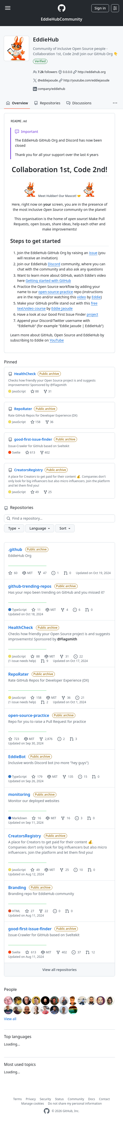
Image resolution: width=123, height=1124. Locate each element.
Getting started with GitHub (48, 280)
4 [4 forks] (64, 610)
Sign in (100, 8)
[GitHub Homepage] (47, 1111)
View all (10, 1018)
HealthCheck (20, 627)
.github (15, 549)
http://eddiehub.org (92, 72)
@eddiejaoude (48, 80)
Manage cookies (32, 1103)
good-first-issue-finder (30, 928)
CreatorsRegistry (24, 836)
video (81, 297)
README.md (19, 121)
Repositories (47, 103)
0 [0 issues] (56, 911)
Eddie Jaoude (62, 308)
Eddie (96, 297)
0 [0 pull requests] (67, 573)
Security (45, 1099)
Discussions (79, 103)
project (92, 314)
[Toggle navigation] (7, 8)
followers (47, 72)
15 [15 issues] (82, 777)
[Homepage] (62, 8)
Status (59, 1099)
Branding (17, 887)
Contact (104, 1099)
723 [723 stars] (13, 739)
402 (45, 452)
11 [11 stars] (36, 610)
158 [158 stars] (35, 698)
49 (34, 492)
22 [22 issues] (78, 656)
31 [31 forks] (64, 656)
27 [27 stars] (29, 911)
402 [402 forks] (61, 952)
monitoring (19, 794)
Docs (91, 1099)
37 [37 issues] (76, 952)
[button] (115, 103)
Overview (17, 103)
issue (93, 252)
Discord (54, 264)
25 (47, 492)
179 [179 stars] (36, 777)
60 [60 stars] (12, 573)
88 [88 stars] (35, 656)
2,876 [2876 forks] (46, 739)
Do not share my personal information (75, 1103)
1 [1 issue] (55, 573)
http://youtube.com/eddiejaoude (86, 80)
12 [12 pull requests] (90, 952)
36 (49, 422)
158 (35, 422)
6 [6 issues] (76, 610)
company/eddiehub (51, 89)
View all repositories (59, 969)
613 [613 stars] (30, 952)
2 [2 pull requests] (44, 702)
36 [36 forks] (66, 698)
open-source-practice (55, 291)
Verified (40, 61)
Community (76, 1099)
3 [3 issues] (78, 818)
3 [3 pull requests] (73, 739)
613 (30, 452)
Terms (17, 1099)
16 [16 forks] (65, 818)
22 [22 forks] (43, 911)
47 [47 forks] (42, 573)
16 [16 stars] (36, 818)
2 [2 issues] (61, 739)
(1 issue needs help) (22, 661)
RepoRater (18, 674)
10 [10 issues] (78, 870)
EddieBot (17, 756)
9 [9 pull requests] (44, 661)
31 (47, 391)
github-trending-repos (29, 586)
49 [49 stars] (35, 870)
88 (34, 391)
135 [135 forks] (67, 777)
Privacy (31, 1099)
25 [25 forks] (64, 870)
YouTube (57, 340)
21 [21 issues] (80, 698)
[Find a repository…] (59, 518)
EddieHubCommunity (61, 19)
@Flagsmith (67, 639)
